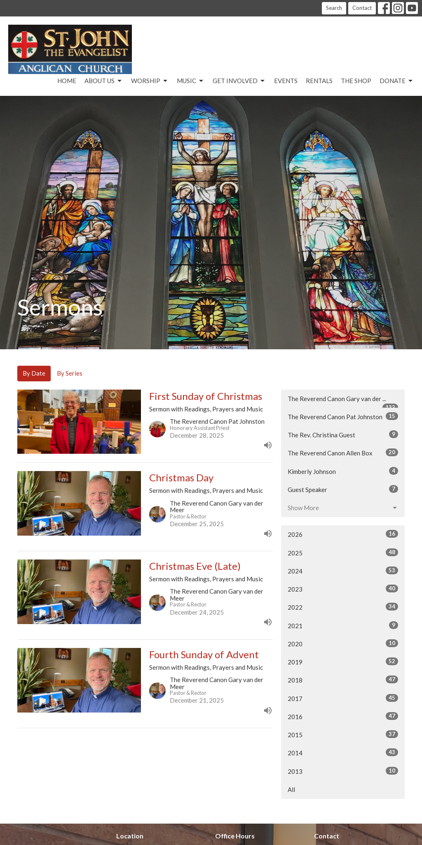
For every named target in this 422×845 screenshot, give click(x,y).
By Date (34, 373)
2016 (343, 716)
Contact (362, 8)
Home (66, 80)
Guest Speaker (343, 489)
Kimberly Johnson (343, 471)
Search (334, 8)
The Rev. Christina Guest (343, 434)
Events (286, 80)
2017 (343, 698)
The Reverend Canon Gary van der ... (343, 401)
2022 (343, 607)
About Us (103, 81)
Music (190, 81)
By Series (69, 373)
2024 (343, 570)
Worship (150, 81)
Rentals (319, 80)
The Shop (356, 80)
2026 (343, 534)
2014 (343, 752)
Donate (397, 81)
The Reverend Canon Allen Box (343, 452)
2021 (343, 625)
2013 (343, 771)
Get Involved (239, 81)
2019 (343, 661)
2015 (343, 734)
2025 (343, 552)
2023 (343, 589)
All (291, 789)
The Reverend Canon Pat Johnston (343, 416)
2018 (343, 680)
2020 (343, 643)
